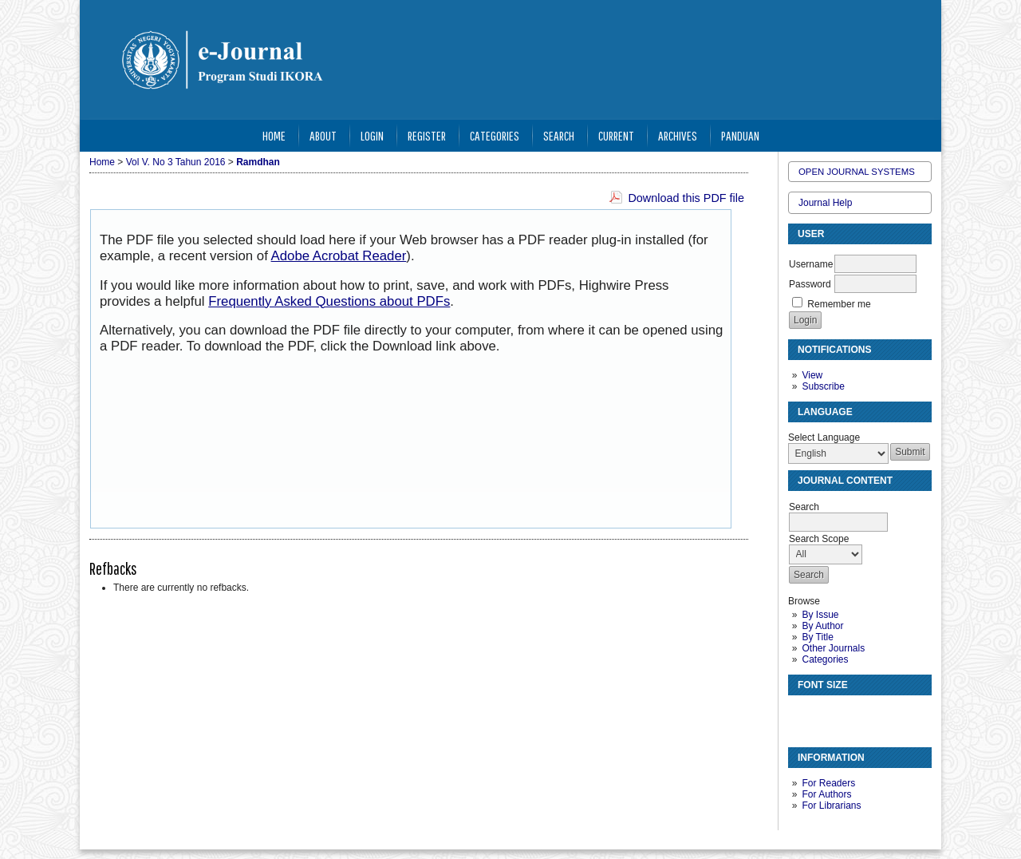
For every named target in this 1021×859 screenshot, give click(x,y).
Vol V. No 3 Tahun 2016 (176, 162)
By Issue (820, 614)
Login (372, 135)
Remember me (838, 304)
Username (811, 264)
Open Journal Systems (856, 171)
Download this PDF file (686, 198)
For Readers (828, 783)
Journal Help (825, 202)
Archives (677, 135)
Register (427, 135)
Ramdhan (258, 162)
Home (274, 135)
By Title (817, 637)
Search (558, 135)
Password (810, 284)
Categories (825, 659)
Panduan (740, 135)
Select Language (824, 437)
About (323, 135)
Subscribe (823, 386)
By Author (822, 625)
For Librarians (831, 805)
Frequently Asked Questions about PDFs (329, 301)
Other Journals (833, 648)
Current (616, 135)
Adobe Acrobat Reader (339, 255)
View (812, 375)
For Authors (826, 794)
